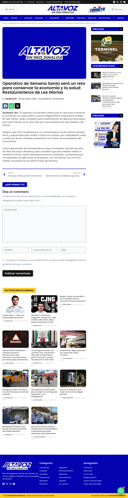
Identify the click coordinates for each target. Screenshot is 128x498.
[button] (5, 106)
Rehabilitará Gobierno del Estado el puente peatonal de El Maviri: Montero (14, 428)
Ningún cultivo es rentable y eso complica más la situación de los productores (73, 298)
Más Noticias (107, 18)
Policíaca (81, 18)
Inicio (6, 18)
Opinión (120, 18)
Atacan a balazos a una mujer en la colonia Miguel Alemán (71, 391)
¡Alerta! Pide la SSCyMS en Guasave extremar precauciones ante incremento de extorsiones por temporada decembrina (15, 355)
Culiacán (28, 18)
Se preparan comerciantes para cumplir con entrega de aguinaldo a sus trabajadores (44, 393)
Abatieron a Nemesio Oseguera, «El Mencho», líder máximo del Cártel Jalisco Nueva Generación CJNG (43, 318)
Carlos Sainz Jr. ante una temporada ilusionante (13, 316)
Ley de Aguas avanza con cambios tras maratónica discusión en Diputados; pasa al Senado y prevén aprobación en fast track (42, 355)
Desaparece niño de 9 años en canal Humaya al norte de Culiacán (15, 391)
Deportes (92, 18)
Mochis (16, 18)
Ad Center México (117, 495)
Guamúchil (56, 18)
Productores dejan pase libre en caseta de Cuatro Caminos (73, 352)
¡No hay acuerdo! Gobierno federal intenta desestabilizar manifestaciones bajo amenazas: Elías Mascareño (44, 430)
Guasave (41, 18)
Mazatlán (70, 18)
